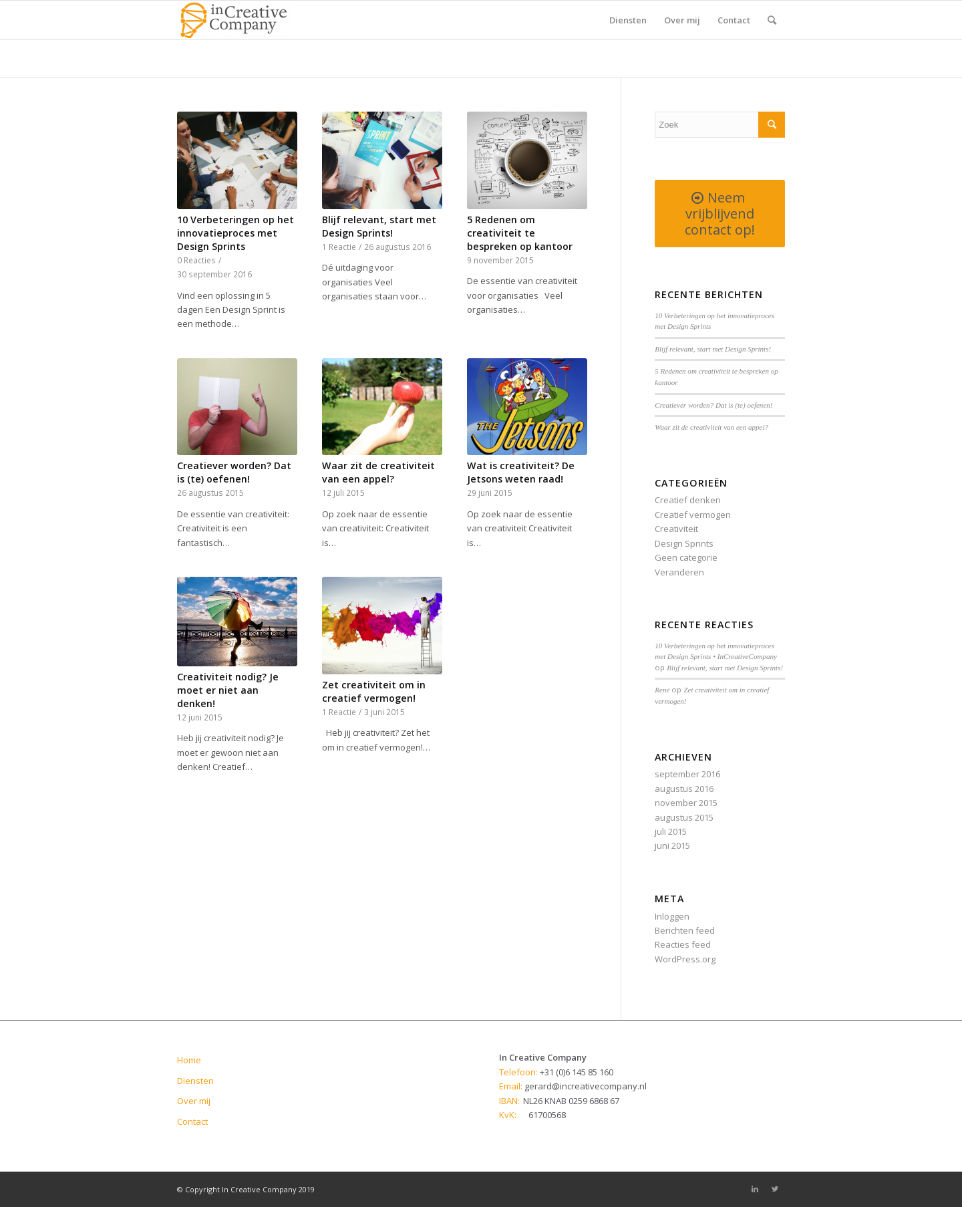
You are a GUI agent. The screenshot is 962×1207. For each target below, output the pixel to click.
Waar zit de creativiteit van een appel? (378, 472)
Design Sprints (684, 543)
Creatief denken (688, 500)
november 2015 (686, 803)
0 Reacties (196, 260)
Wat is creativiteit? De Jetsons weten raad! (521, 472)
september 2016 (687, 774)
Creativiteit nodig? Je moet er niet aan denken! (228, 690)
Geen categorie (686, 557)
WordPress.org (685, 959)
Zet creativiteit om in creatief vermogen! (374, 691)
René (662, 690)
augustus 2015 (684, 817)
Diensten (195, 1081)
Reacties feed (683, 944)
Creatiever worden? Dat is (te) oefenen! (234, 472)
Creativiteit (676, 529)
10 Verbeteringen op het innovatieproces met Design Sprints (235, 233)
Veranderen (679, 572)
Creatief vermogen (693, 515)
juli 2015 (671, 831)
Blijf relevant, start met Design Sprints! (379, 226)
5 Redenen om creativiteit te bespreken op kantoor (520, 233)
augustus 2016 (684, 789)
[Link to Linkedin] (755, 1189)
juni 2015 (672, 845)
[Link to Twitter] (775, 1189)
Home (189, 1060)
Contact (192, 1121)
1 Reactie (339, 246)
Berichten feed (685, 930)
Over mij (193, 1101)
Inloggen (672, 916)
